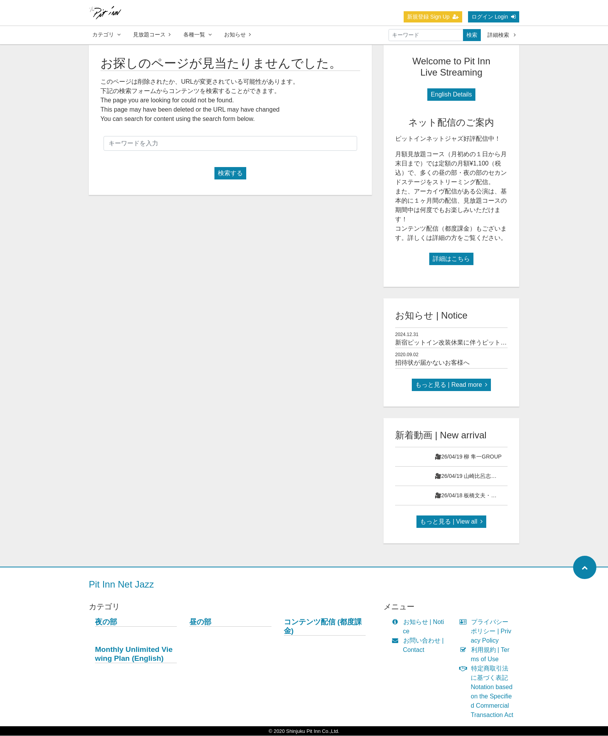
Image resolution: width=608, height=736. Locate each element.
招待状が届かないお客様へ (432, 363)
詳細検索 (501, 35)
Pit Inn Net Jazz (121, 584)
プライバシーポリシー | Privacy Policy (487, 631)
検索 (471, 35)
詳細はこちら (451, 259)
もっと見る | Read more (451, 385)
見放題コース (152, 34)
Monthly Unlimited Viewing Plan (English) (134, 654)
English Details (451, 94)
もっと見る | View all (451, 522)
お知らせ (237, 34)
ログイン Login (494, 17)
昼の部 (200, 622)
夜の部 (106, 622)
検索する (230, 173)
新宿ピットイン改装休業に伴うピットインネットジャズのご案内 (485, 343)
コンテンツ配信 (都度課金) (323, 626)
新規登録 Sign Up (433, 17)
